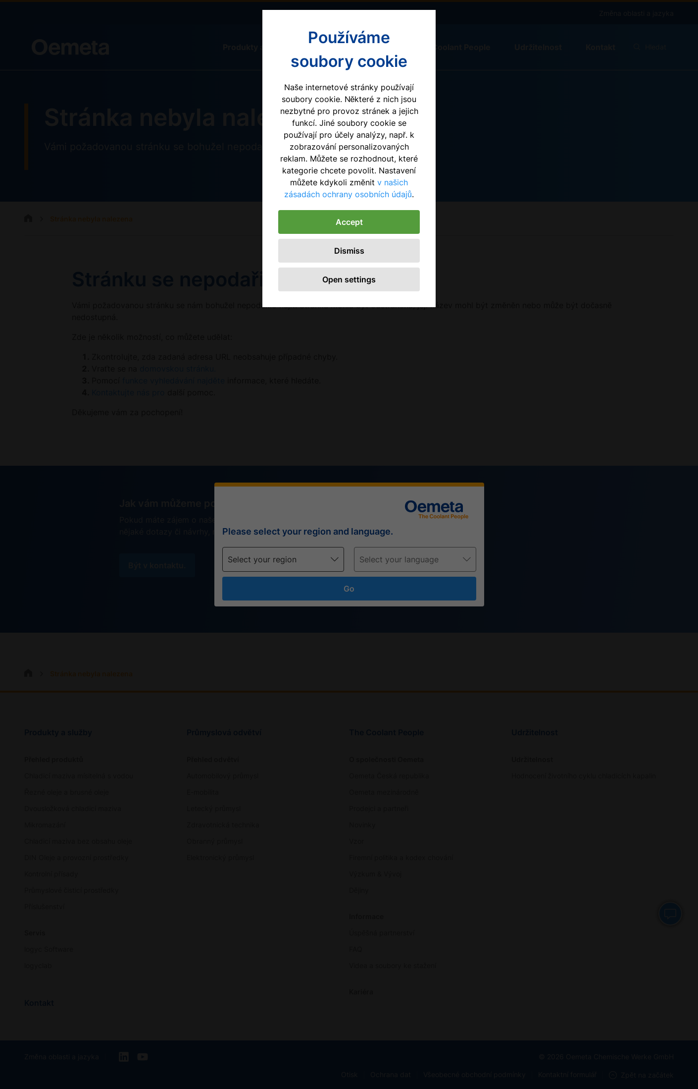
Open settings (349, 279)
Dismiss (349, 251)
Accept (349, 222)
